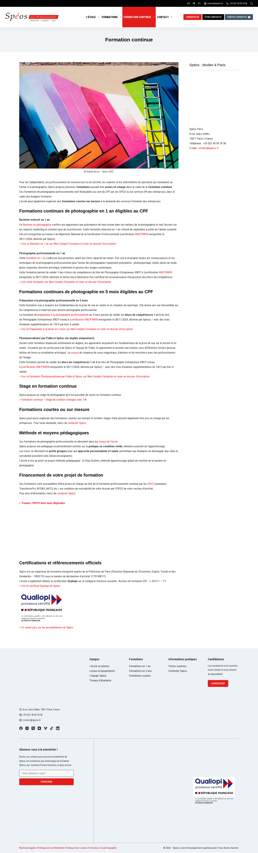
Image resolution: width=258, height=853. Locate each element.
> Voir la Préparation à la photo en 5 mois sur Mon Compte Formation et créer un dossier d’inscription (76, 329)
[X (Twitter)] (33, 728)
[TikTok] (51, 728)
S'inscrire (46, 781)
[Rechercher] (251, 3)
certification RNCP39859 (85, 319)
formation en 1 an (36, 258)
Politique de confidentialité (51, 847)
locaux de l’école (108, 441)
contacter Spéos (77, 423)
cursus (75, 352)
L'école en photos (99, 666)
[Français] (194, 3)
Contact (165, 17)
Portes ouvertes (238, 17)
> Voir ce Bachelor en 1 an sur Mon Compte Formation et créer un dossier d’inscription (67, 243)
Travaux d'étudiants (100, 680)
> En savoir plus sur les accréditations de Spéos (46, 627)
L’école (93, 17)
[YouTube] (39, 728)
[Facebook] (21, 728)
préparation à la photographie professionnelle (63, 314)
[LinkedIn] (57, 728)
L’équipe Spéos (98, 675)
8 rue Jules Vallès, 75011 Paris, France (41, 709)
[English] (188, 3)
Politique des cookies (76, 847)
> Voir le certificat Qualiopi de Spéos (39, 586)
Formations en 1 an (139, 666)
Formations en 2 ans (140, 671)
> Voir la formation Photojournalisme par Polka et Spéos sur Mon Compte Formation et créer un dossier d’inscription (84, 376)
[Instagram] (27, 728)
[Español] (199, 3)
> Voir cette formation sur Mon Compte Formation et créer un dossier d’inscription (65, 282)
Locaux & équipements (102, 671)
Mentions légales (27, 847)
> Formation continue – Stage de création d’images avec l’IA (53, 399)
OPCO (151, 483)
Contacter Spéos (177, 671)
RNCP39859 (141, 234)
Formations (112, 17)
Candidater (192, 17)
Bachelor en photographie (37, 224)
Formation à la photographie (103, 847)
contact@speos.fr (215, 3)
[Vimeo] (45, 728)
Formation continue (140, 17)
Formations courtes (140, 675)
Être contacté (213, 17)
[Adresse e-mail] (46, 773)
